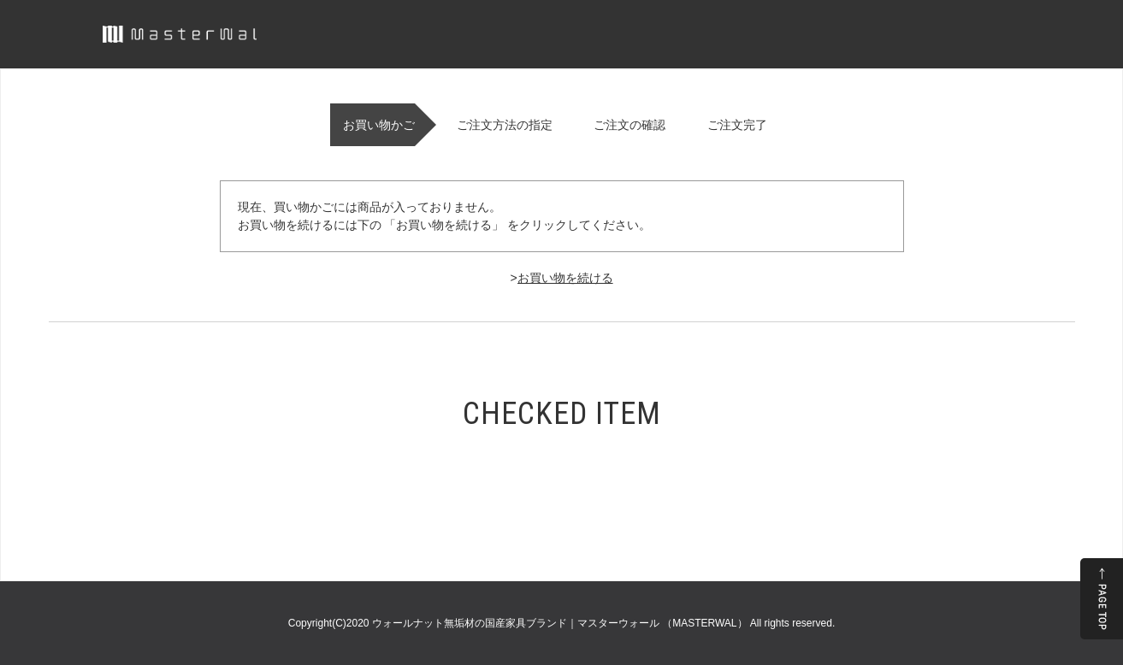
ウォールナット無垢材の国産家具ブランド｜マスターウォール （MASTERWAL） (561, 623)
